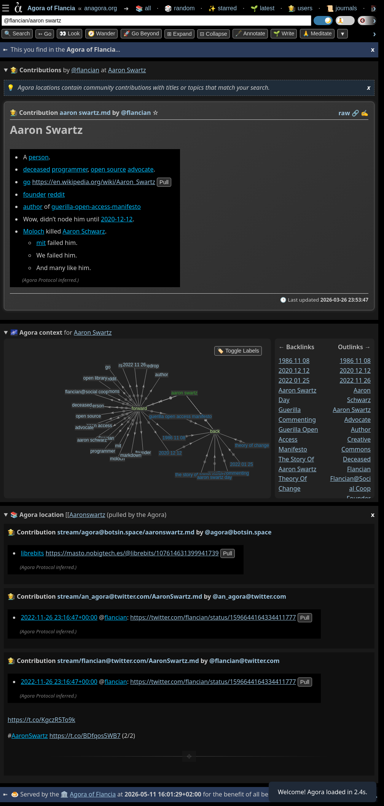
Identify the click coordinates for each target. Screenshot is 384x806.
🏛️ (64, 794)
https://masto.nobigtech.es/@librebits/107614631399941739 (132, 553)
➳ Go (44, 34)
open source (108, 169)
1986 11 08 (294, 360)
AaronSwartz (29, 735)
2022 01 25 (294, 380)
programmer (70, 169)
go (27, 182)
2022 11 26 (355, 380)
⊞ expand (179, 34)
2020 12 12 (294, 370)
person (39, 157)
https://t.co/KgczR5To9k (41, 719)
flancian (359, 469)
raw (344, 113)
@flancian (85, 70)
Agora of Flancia (93, 794)
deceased (36, 169)
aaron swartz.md (85, 112)
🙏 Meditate (317, 33)
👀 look (69, 33)
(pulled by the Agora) (192, 515)
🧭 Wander (101, 33)
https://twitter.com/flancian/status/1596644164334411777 (213, 617)
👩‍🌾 (14, 112)
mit (41, 243)
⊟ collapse (213, 34)
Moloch (34, 231)
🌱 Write (283, 33)
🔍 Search (17, 33)
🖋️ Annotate (250, 33)
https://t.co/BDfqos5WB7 (85, 735)
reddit (56, 194)
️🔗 (355, 113)
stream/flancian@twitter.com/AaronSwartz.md (128, 661)
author (33, 206)
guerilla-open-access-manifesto (96, 206)
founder (34, 194)
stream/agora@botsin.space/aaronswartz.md (126, 532)
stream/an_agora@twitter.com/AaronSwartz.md (129, 596)
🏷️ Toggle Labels (238, 351)
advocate (140, 169)
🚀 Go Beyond (141, 33)
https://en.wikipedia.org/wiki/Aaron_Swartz (93, 182)
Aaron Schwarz (83, 231)
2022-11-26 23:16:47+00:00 (59, 617)
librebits (32, 553)
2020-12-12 (117, 219)
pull (164, 182)
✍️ (364, 113)
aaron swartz (352, 409)
